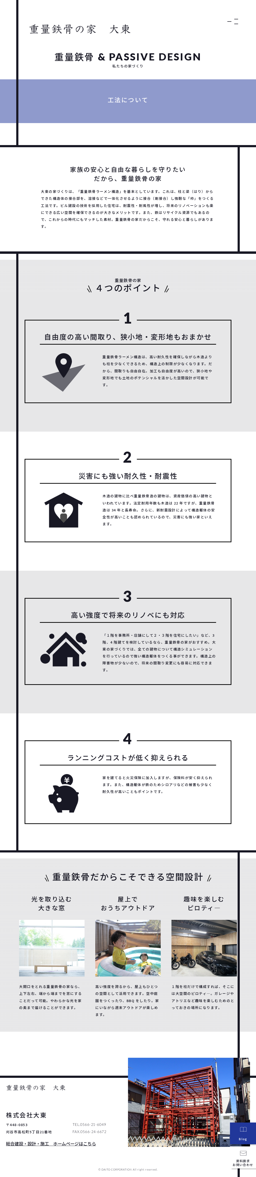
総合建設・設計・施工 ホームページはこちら (51, 1143)
